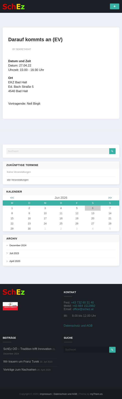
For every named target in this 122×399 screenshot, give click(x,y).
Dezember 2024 (18, 245)
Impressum (46, 394)
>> (110, 198)
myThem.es (96, 394)
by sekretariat (21, 49)
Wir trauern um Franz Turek (21, 361)
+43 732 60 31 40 (82, 302)
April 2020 (15, 261)
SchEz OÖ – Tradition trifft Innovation (27, 348)
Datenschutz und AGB (78, 325)
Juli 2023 (14, 253)
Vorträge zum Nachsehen (19, 369)
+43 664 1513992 (83, 305)
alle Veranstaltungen (18, 179)
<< (12, 198)
